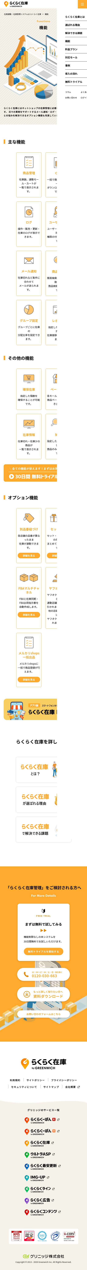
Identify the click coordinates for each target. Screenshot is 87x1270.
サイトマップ (51, 1087)
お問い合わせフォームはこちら (43, 1014)
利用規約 (14, 1080)
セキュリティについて (23, 1087)
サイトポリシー (35, 1080)
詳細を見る (29, 555)
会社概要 (71, 1087)
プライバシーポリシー (64, 1080)
